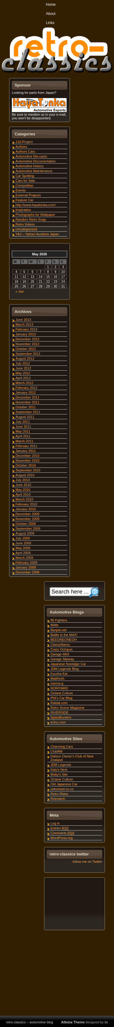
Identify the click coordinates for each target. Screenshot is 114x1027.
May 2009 (23, 548)
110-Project (24, 142)
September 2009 (28, 528)
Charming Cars (61, 746)
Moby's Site (59, 774)
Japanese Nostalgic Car (68, 664)
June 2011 (23, 426)
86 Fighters (58, 620)
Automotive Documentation (36, 161)
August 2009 (25, 533)
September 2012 (28, 353)
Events (21, 190)
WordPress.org (61, 838)
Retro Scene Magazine (67, 707)
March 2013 (24, 324)
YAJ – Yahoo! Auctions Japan (37, 234)
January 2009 (26, 567)
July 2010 (23, 480)
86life (54, 625)
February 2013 (26, 329)
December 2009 (27, 514)
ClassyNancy (60, 644)
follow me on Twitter (87, 861)
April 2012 (23, 378)
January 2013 (26, 334)
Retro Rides (59, 794)
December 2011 (27, 397)
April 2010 (23, 494)
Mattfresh (57, 678)
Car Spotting (25, 176)
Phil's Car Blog (61, 698)
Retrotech (57, 799)
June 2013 (23, 319)
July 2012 (23, 363)
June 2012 (23, 368)
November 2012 (27, 344)
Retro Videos (25, 224)
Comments (62, 833)
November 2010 (27, 460)
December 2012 (27, 339)
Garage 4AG (59, 654)
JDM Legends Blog (64, 669)
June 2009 (23, 543)
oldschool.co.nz (62, 789)
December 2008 (27, 572)
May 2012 (23, 373)
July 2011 (23, 421)
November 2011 (27, 402)
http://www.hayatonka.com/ (35, 205)
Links (50, 23)
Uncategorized (26, 229)
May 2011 (23, 431)
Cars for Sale (25, 180)
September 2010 (28, 470)
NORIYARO (59, 688)
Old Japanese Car (64, 784)
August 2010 (25, 475)
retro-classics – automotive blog (29, 1022)
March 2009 (24, 557)
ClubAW (56, 751)
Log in (55, 823)
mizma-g (56, 683)
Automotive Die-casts (31, 156)
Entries (59, 828)
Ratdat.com (58, 703)
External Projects (28, 195)
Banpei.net (58, 630)
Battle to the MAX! (64, 635)
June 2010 (23, 485)
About (50, 14)
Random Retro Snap (31, 219)
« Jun (20, 291)
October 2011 (26, 407)
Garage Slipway (62, 659)
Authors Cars (25, 151)
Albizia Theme (73, 1022)
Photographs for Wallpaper (35, 214)
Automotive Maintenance (34, 171)
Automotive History (29, 166)
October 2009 (26, 523)
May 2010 (23, 489)
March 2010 (24, 499)
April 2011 (23, 436)
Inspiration (23, 210)
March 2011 (24, 441)
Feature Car (24, 200)
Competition (24, 185)
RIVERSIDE (59, 712)
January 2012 (26, 392)
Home (51, 4)
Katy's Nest (58, 769)
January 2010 (26, 509)
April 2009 (23, 553)
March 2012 (24, 383)
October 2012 (26, 349)
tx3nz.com (58, 722)
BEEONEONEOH (63, 639)
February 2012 (26, 387)
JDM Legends (60, 765)
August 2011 (25, 417)
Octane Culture (61, 693)
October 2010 (26, 465)
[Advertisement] (74, 904)
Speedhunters (60, 717)
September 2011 (28, 412)
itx (106, 1022)
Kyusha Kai (58, 673)
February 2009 (26, 562)
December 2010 (27, 455)
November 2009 (27, 519)
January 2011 (26, 451)
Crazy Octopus (61, 649)
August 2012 (25, 358)
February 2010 (26, 504)
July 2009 (23, 538)
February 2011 (26, 446)
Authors (21, 146)
